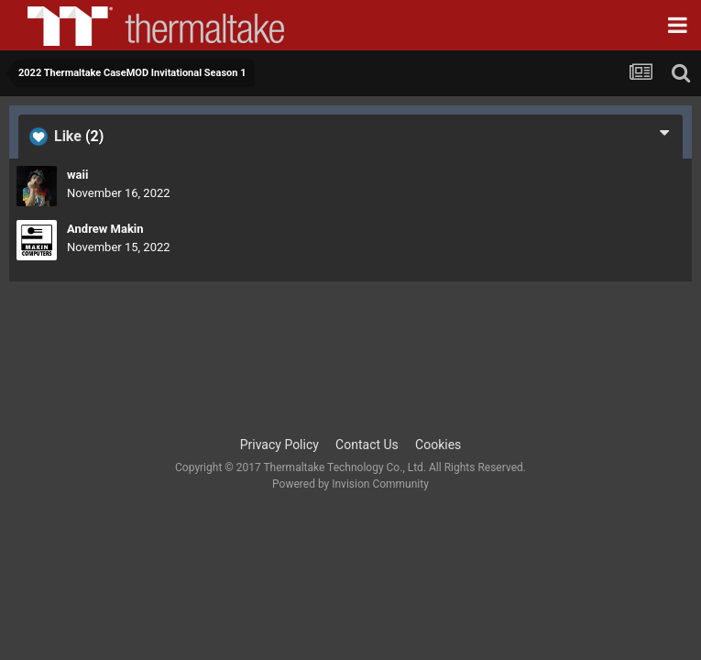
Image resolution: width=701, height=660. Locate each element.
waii (77, 175)
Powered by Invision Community (350, 484)
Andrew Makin (105, 229)
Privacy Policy (279, 444)
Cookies (438, 444)
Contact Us (367, 444)
